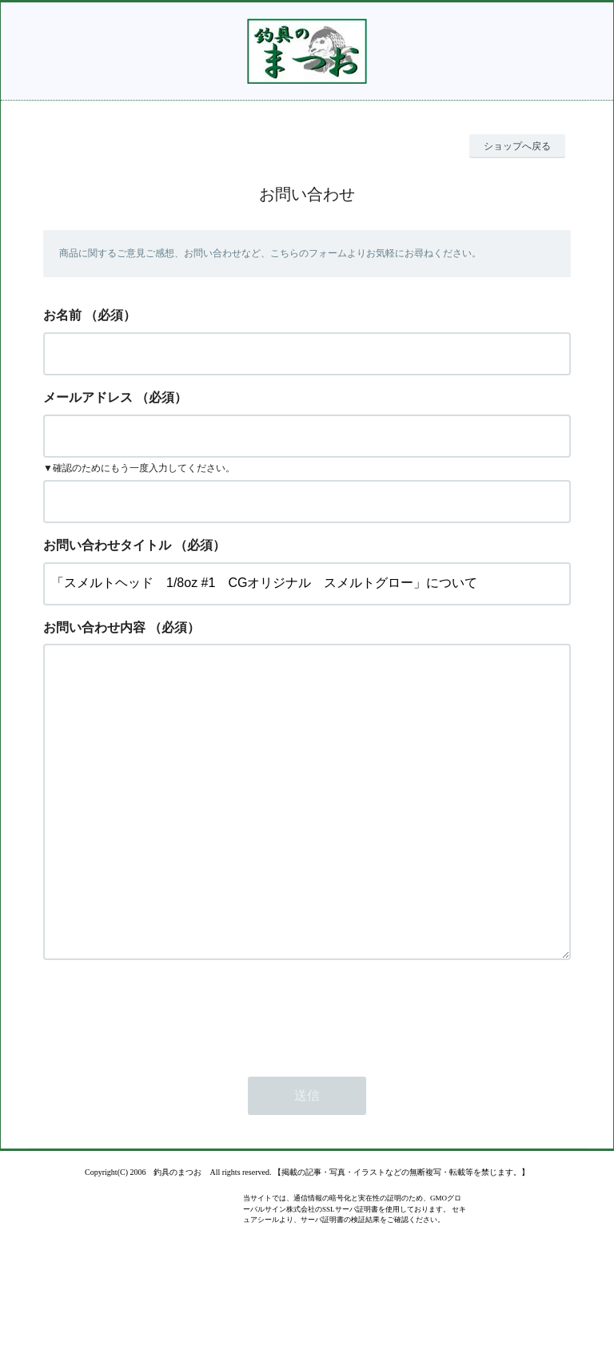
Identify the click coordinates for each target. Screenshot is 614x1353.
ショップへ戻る (517, 146)
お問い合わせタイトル (107, 545)
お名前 (62, 315)
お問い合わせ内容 (94, 627)
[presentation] (164, 1077)
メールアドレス (88, 397)
